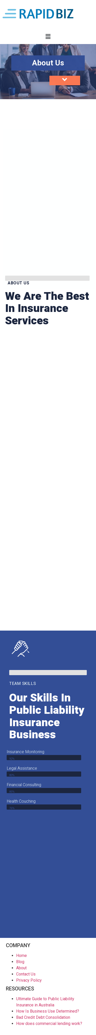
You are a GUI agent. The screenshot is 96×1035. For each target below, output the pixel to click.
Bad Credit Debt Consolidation (43, 1017)
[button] (48, 36)
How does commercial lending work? (49, 1023)
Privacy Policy (29, 980)
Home (21, 955)
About (21, 967)
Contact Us (26, 974)
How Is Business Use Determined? (47, 1011)
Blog (20, 961)
